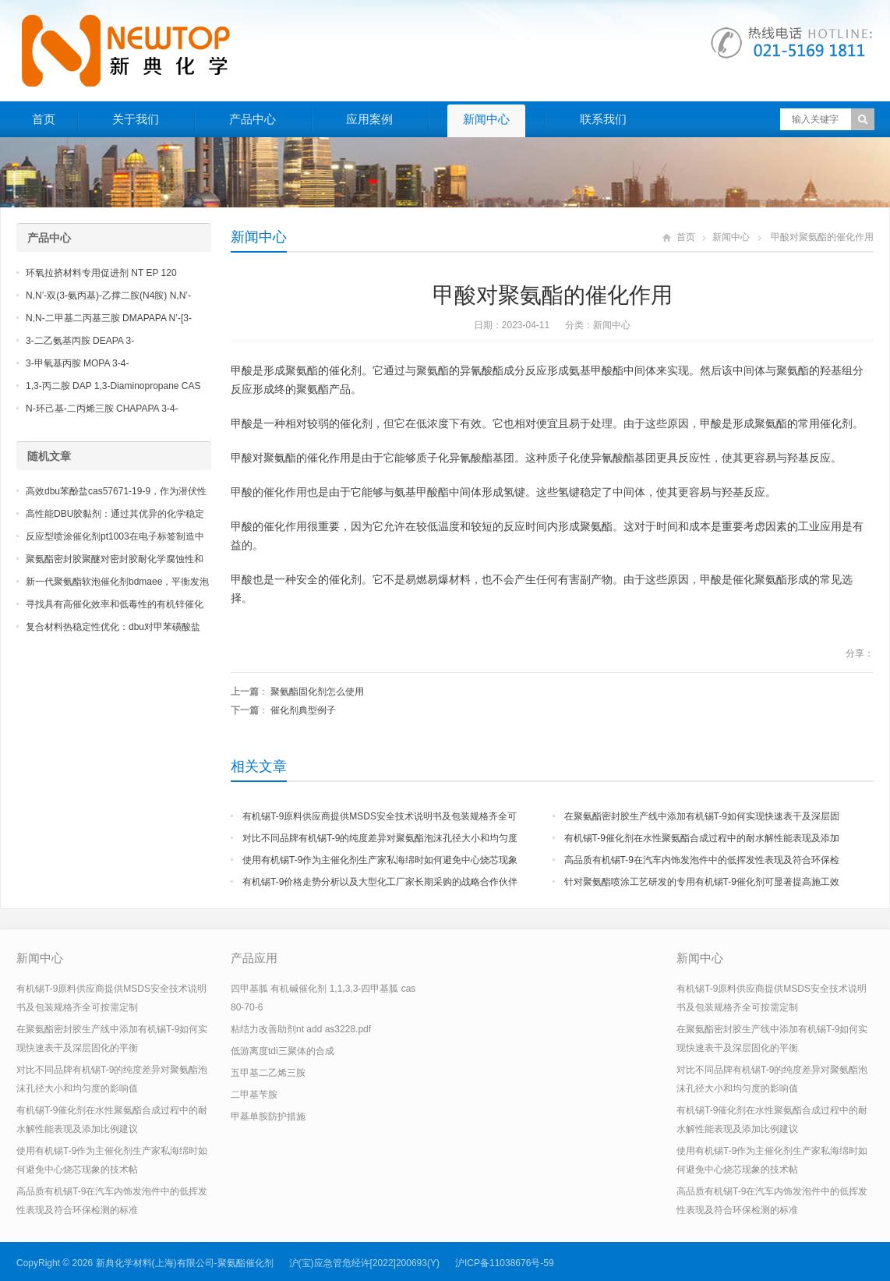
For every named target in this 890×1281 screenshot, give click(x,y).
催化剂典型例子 (303, 710)
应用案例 (369, 119)
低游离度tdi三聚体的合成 (282, 1051)
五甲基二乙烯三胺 (268, 1072)
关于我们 (135, 119)
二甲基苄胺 (254, 1094)
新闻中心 (486, 119)
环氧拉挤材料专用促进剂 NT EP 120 (101, 272)
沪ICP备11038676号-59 (504, 1263)
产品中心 (252, 119)
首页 (43, 119)
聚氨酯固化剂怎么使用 (317, 691)
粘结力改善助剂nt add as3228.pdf (301, 1029)
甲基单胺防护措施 (268, 1116)
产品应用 (254, 957)
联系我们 (603, 119)
